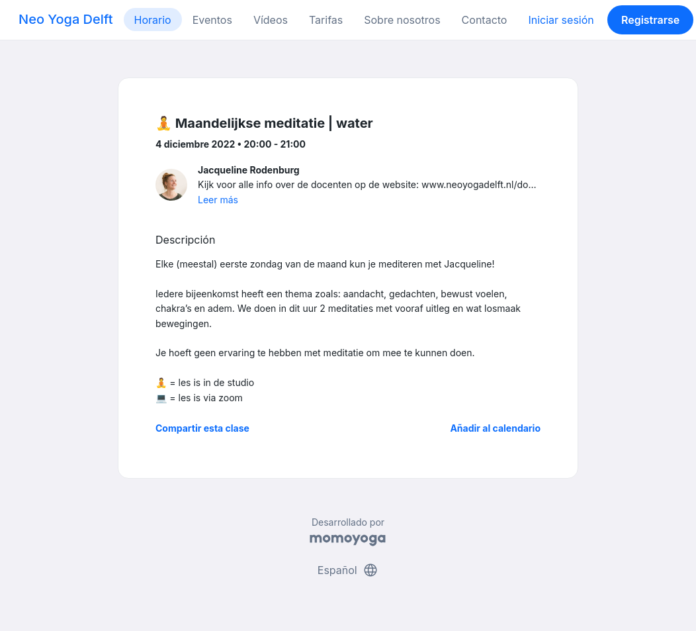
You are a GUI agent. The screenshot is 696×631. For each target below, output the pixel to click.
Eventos (212, 19)
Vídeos (270, 19)
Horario (152, 19)
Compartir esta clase (202, 428)
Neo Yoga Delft (66, 19)
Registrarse (650, 19)
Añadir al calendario (495, 428)
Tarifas (326, 19)
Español (348, 570)
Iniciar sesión (560, 19)
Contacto (484, 19)
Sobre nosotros (402, 19)
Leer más (218, 199)
